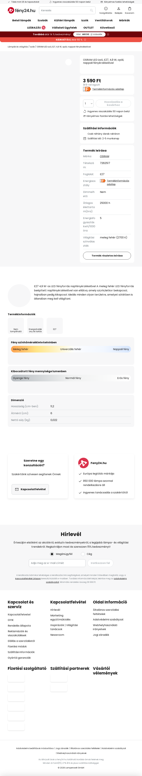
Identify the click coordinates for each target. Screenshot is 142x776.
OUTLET (88, 28)
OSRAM (104, 156)
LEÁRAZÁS (36, 28)
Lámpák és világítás (18, 46)
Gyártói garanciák (19, 658)
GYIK (11, 620)
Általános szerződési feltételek (85, 748)
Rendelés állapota (19, 626)
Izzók (32, 46)
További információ (69, 284)
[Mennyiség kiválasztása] (88, 103)
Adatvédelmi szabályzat (108, 619)
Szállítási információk (21, 652)
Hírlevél (55, 610)
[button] (68, 62)
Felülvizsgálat (109, 284)
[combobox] (67, 10)
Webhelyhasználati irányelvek (71, 753)
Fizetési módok (17, 646)
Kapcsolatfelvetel (19, 614)
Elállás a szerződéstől (21, 641)
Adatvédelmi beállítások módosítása (35, 748)
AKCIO (89, 34)
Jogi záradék (101, 635)
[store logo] (21, 10)
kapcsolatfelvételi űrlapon (28, 578)
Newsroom (57, 635)
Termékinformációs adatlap (108, 89)
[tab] (26, 284)
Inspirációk (57, 625)
